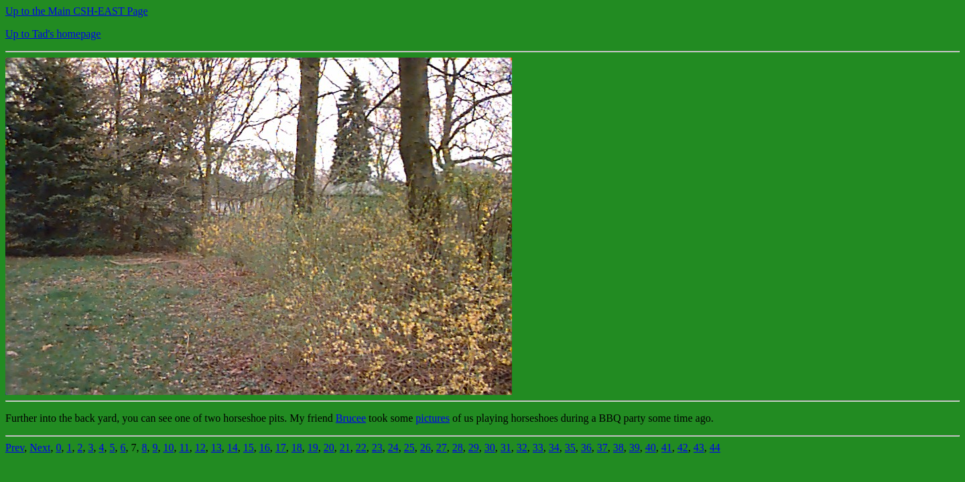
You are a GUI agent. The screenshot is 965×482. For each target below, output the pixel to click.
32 (522, 447)
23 (377, 447)
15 (248, 447)
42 (683, 447)
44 (715, 447)
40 (650, 447)
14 (232, 447)
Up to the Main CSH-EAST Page (76, 11)
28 (457, 447)
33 (538, 447)
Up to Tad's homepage (53, 33)
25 (409, 447)
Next (39, 447)
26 (425, 447)
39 (634, 447)
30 (490, 447)
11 (184, 447)
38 (618, 447)
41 (666, 447)
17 (280, 447)
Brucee (351, 418)
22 (361, 447)
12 (200, 447)
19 (313, 447)
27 (441, 447)
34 (554, 447)
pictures (432, 418)
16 (264, 447)
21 (345, 447)
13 (216, 447)
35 (570, 447)
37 (602, 447)
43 (699, 447)
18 (297, 447)
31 (506, 447)
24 (393, 447)
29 (473, 447)
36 (586, 447)
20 (329, 447)
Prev (14, 447)
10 (168, 447)
